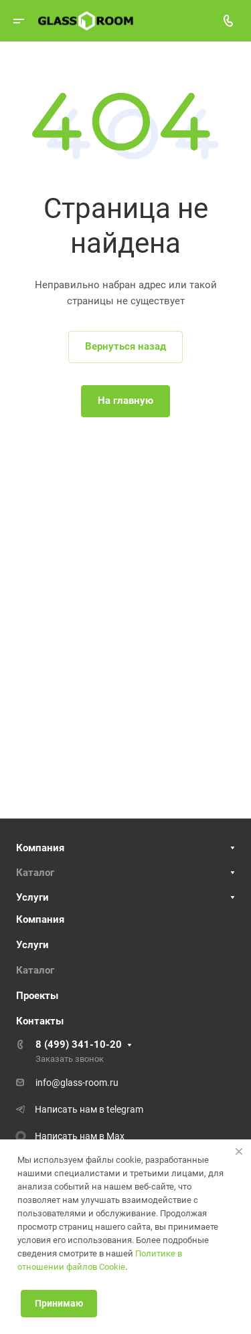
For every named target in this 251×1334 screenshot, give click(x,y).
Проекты (37, 996)
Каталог (35, 873)
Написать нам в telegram (89, 1109)
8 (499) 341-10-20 (78, 1044)
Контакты (40, 1021)
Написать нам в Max (79, 1136)
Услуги (32, 897)
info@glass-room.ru (76, 1082)
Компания (40, 848)
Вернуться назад (125, 346)
